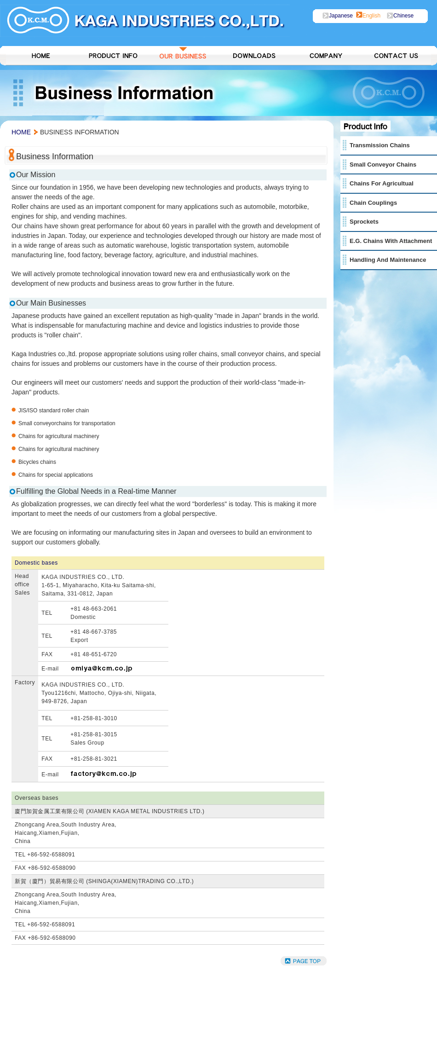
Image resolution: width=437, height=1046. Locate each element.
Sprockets (364, 221)
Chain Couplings (373, 202)
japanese (342, 15)
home (21, 132)
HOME (41, 55)
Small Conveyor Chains (383, 164)
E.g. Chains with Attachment (391, 240)
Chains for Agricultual (382, 183)
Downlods (253, 55)
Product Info (112, 55)
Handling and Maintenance (388, 259)
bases (50, 563)
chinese (403, 15)
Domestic (27, 563)
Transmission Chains (380, 145)
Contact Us (395, 55)
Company (324, 55)
